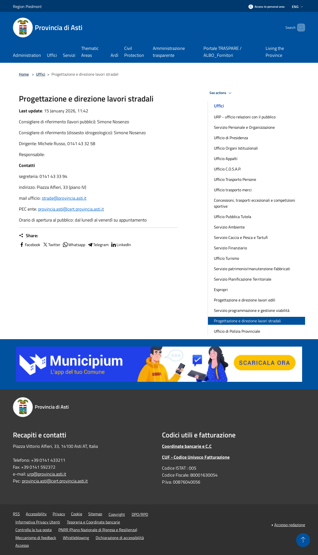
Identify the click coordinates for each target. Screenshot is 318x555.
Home (24, 74)
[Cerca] (299, 27)
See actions (221, 93)
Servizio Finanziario (230, 248)
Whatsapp (73, 245)
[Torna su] (303, 540)
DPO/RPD (140, 514)
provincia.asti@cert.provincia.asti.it (71, 209)
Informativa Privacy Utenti (37, 522)
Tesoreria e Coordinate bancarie (93, 522)
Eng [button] (298, 6)
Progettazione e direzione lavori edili (244, 300)
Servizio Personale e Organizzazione (244, 127)
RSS (16, 514)
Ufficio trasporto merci (233, 190)
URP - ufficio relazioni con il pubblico (245, 117)
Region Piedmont (27, 6)
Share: (28, 235)
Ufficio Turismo (226, 258)
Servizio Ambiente (229, 227)
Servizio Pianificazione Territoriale (242, 279)
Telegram (98, 245)
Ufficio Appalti (226, 159)
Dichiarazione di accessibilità (120, 538)
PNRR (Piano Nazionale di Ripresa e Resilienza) (97, 530)
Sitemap (95, 514)
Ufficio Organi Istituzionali (236, 148)
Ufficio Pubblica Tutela (232, 217)
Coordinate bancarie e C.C (187, 446)
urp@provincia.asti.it (46, 474)
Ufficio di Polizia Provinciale (237, 331)
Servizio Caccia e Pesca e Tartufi (241, 237)
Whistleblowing (76, 538)
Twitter (51, 245)
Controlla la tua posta (33, 530)
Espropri (221, 290)
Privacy (59, 514)
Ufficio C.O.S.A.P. (227, 169)
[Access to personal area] (266, 6)
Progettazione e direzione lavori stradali (247, 321)
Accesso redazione (289, 525)
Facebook (29, 245)
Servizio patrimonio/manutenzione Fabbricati (252, 269)
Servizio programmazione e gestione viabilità (251, 310)
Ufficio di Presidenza (231, 138)
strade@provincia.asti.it (64, 198)
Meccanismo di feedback (35, 538)
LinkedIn (121, 245)
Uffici (40, 74)
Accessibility (36, 514)
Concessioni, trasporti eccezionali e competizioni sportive (254, 203)
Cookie (76, 514)
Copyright (117, 514)
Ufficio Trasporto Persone (235, 179)
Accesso (22, 545)
